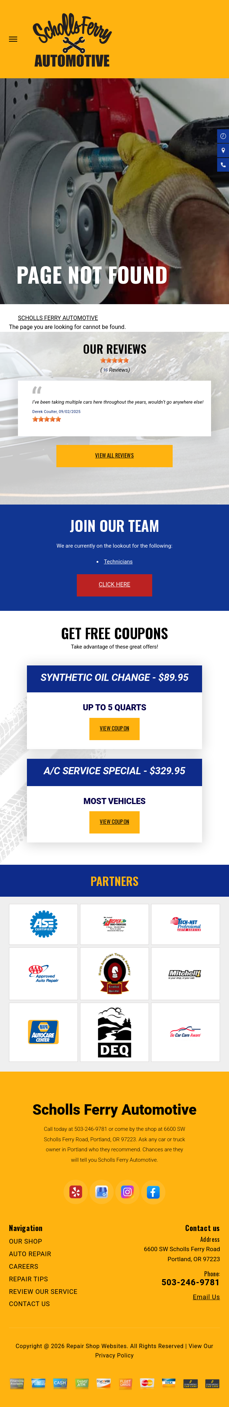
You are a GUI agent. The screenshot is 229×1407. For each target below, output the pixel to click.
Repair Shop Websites (96, 1346)
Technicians (118, 561)
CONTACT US (29, 1304)
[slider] (114, 360)
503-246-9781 (90, 1129)
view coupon (114, 728)
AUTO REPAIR (30, 1254)
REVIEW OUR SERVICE (43, 1291)
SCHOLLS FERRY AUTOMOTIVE (58, 318)
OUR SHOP (25, 1241)
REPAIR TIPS (28, 1279)
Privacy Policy (114, 1355)
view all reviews (114, 455)
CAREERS (23, 1266)
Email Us (206, 1297)
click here (114, 584)
